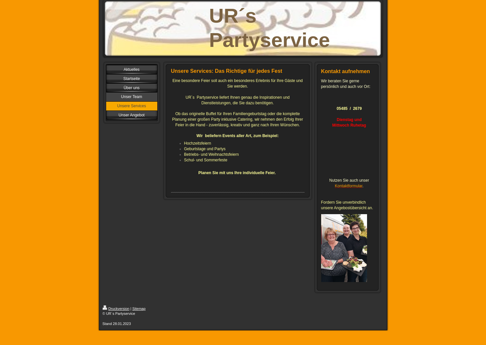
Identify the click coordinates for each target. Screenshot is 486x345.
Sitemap (139, 309)
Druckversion (116, 309)
